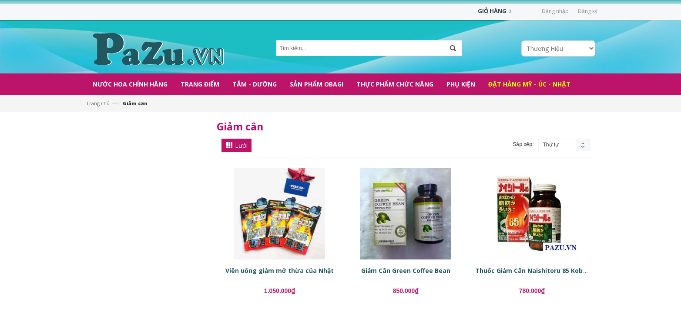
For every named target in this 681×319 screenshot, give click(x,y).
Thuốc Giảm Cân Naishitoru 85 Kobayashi (539, 270)
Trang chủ (98, 103)
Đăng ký (587, 11)
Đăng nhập (555, 11)
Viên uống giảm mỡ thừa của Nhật (279, 270)
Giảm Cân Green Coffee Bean (405, 270)
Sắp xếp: (523, 144)
